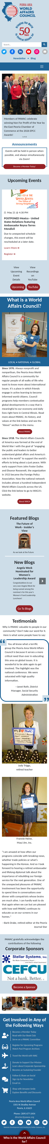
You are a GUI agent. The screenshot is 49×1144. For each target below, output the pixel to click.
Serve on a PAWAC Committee (26, 1039)
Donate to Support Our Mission (27, 1062)
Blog (33, 58)
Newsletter (19, 58)
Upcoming (18, 287)
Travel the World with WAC (24, 1055)
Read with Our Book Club (24, 1035)
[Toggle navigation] (42, 66)
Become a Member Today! (24, 166)
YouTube (33, 287)
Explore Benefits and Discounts (26, 1092)
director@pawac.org (24, 1117)
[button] (42, 581)
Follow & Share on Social (23, 1075)
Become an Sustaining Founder (26, 1070)
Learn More (11, 248)
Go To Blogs (24, 608)
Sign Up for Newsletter (22, 1079)
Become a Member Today (24, 1031)
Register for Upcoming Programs (27, 1045)
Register (10, 254)
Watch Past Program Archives (26, 1048)
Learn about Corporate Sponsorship (28, 1066)
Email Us (16, 1083)
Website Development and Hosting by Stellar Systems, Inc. (24, 1127)
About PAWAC (24, 431)
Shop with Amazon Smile (23, 1088)
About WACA (24, 501)
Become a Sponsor (24, 987)
